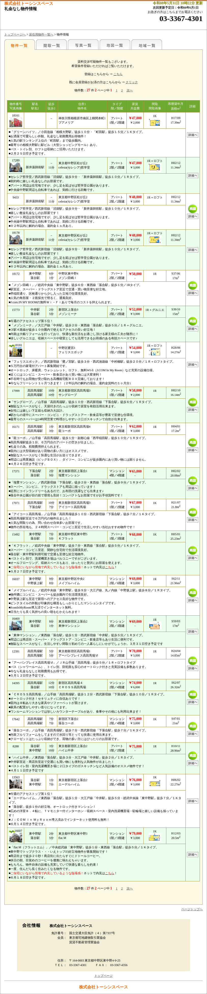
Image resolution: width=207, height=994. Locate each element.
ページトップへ (192, 909)
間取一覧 (51, 44)
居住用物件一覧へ (41, 34)
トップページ (103, 976)
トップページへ (15, 34)
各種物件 (19, 44)
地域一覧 (146, 44)
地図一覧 (115, 44)
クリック (132, 82)
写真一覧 (83, 44)
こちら (118, 74)
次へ (130, 90)
